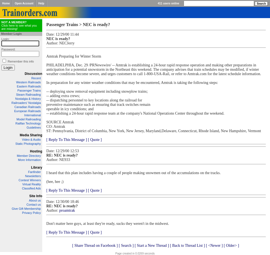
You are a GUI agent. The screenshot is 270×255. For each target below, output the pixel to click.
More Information (29, 160)
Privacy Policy (31, 212)
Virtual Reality (31, 184)
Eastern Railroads (29, 86)
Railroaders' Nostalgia (26, 102)
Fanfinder (34, 172)
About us (35, 200)
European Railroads (27, 111)
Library (36, 167)
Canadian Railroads (27, 107)
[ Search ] (126, 245)
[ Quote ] (95, 140)
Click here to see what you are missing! (19, 25)
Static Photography (28, 143)
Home (6, 3)
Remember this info (21, 61)
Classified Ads (31, 188)
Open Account (24, 3)
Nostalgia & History (28, 98)
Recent (36, 78)
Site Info (35, 196)
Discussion (33, 74)
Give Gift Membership (26, 208)
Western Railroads (28, 82)
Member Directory (29, 155)
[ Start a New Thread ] (152, 245)
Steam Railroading (28, 94)
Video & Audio (31, 139)
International (32, 115)
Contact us (33, 204)
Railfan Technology (28, 123)
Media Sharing (31, 135)
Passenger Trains (29, 90)
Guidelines (34, 127)
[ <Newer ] (214, 245)
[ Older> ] (231, 245)
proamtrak (67, 210)
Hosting (36, 151)
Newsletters (33, 176)
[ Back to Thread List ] (187, 245)
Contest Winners (30, 180)
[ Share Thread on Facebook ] (95, 245)
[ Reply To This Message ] (66, 140)
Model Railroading (28, 119)
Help (41, 3)
